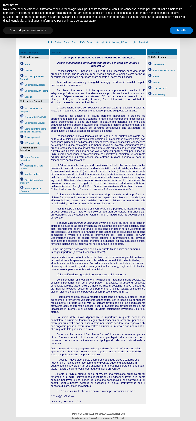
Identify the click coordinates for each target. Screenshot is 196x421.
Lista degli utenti (102, 42)
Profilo (75, 42)
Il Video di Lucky (32, 143)
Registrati (143, 42)
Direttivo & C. (158, 64)
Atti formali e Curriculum (164, 70)
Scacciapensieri (32, 137)
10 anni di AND (159, 88)
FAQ (82, 42)
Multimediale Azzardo (34, 85)
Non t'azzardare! (32, 174)
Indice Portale (55, 42)
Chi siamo (29, 70)
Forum (67, 42)
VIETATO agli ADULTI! (35, 117)
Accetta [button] (181, 30)
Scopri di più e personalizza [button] (28, 30)
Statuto (155, 76)
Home (27, 64)
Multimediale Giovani (34, 123)
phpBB (102, 414)
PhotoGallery (158, 94)
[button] (191, 6)
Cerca (89, 42)
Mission (156, 82)
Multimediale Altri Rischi (36, 91)
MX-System (84, 414)
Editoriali (28, 97)
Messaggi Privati (120, 42)
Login (134, 42)
